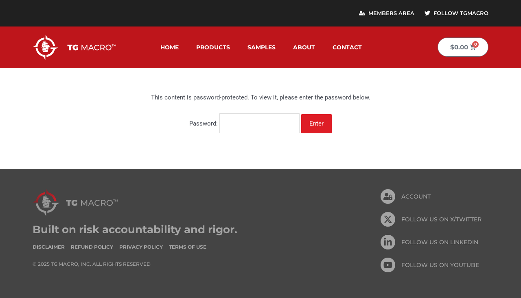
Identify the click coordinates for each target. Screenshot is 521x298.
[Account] (388, 196)
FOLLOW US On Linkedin (439, 241)
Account (416, 196)
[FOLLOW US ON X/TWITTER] (388, 219)
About (304, 47)
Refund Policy (92, 246)
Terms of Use (187, 246)
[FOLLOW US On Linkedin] (388, 241)
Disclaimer (49, 246)
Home (169, 47)
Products (213, 47)
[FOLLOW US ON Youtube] (388, 264)
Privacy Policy (141, 246)
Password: (244, 123)
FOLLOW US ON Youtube (440, 264)
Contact (347, 47)
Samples (261, 47)
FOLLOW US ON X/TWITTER (441, 219)
